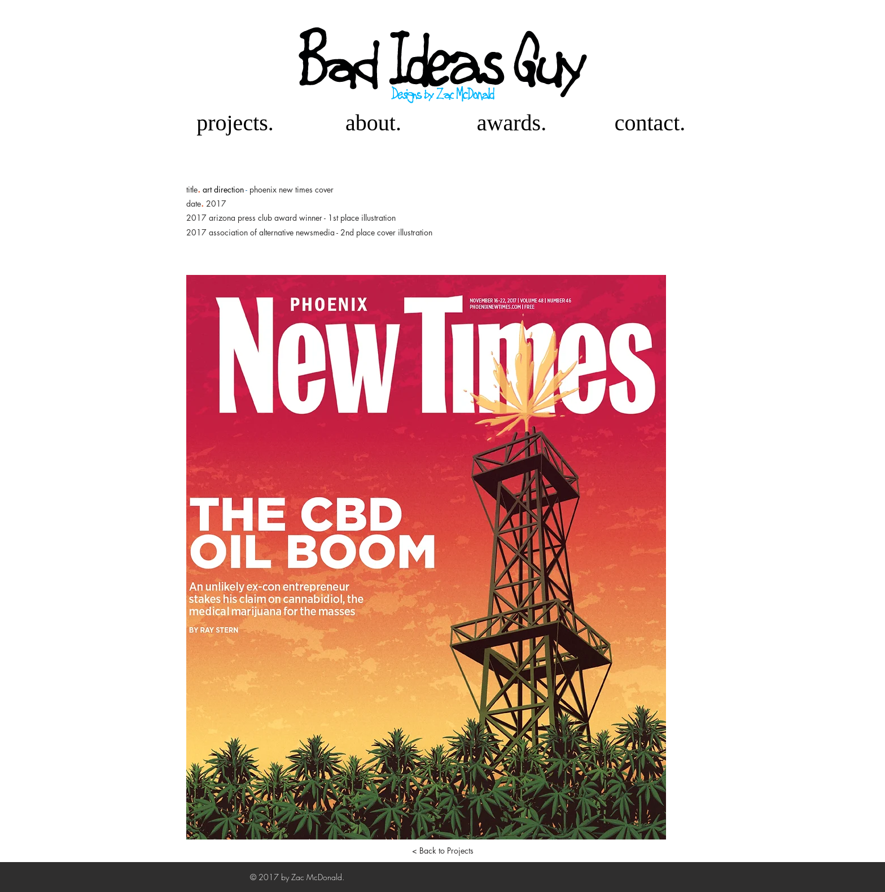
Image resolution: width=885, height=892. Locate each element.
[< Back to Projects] (442, 850)
